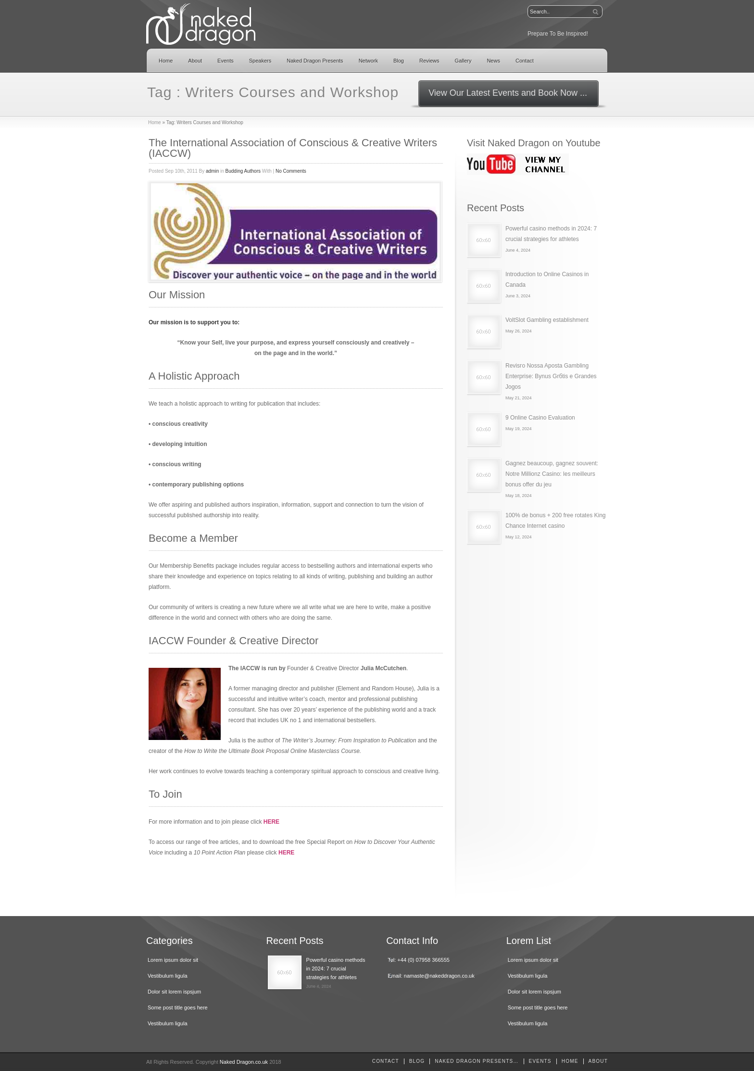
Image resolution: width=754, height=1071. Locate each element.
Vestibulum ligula (168, 976)
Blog (398, 61)
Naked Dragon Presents (315, 61)
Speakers (260, 61)
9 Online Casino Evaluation (540, 417)
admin (212, 171)
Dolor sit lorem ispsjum (174, 991)
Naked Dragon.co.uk (244, 1062)
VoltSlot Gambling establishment (547, 320)
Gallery (463, 61)
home (570, 1061)
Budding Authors (243, 171)
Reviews (429, 61)
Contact (524, 61)
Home (166, 61)
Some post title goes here (178, 1007)
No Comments (291, 171)
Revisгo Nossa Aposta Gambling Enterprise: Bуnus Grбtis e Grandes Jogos (551, 376)
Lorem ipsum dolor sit (173, 960)
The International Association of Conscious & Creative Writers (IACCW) (293, 148)
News (493, 61)
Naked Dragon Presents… (476, 1061)
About (195, 61)
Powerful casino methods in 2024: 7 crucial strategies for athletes (335, 968)
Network (368, 61)
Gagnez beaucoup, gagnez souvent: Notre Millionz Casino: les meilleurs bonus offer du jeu (551, 474)
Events (225, 61)
